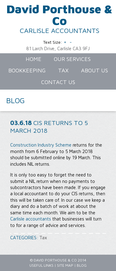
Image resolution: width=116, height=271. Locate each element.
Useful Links (41, 265)
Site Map (65, 265)
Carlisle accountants (30, 218)
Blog (82, 265)
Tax (43, 237)
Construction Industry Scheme (40, 145)
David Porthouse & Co (59, 14)
